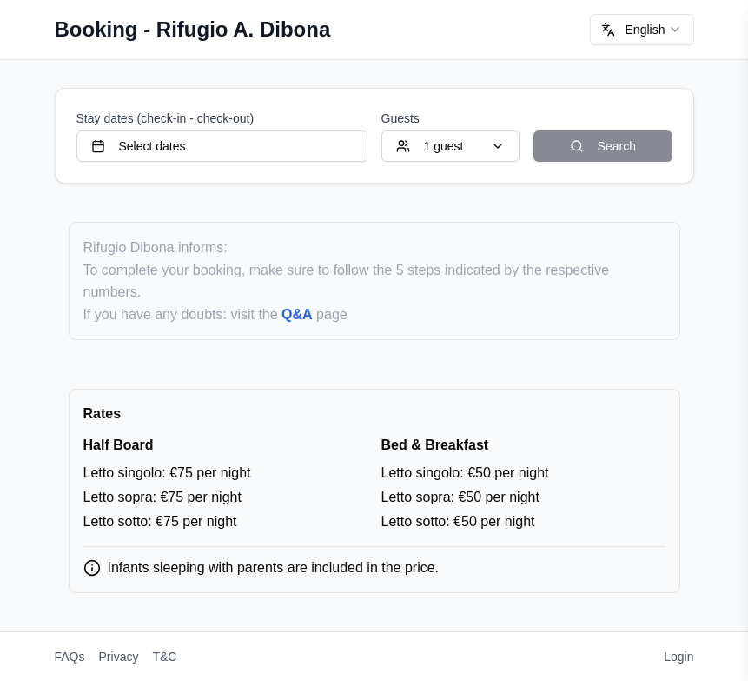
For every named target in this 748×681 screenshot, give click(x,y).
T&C (164, 657)
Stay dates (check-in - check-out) (165, 118)
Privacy (119, 657)
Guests (400, 118)
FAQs (70, 657)
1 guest (451, 146)
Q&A (297, 314)
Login (678, 657)
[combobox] (642, 29)
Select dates (138, 146)
